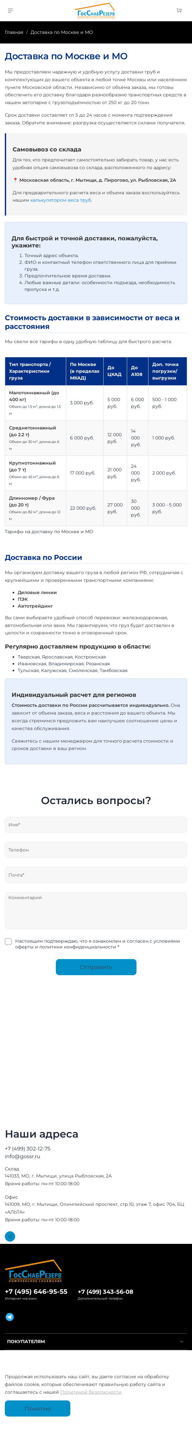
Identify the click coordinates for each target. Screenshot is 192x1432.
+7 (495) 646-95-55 (36, 1291)
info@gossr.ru (22, 1156)
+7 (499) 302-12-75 (27, 1149)
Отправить (96, 967)
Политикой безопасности (91, 1392)
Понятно (38, 1408)
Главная (14, 32)
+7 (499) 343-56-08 (105, 1291)
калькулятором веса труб (60, 200)
